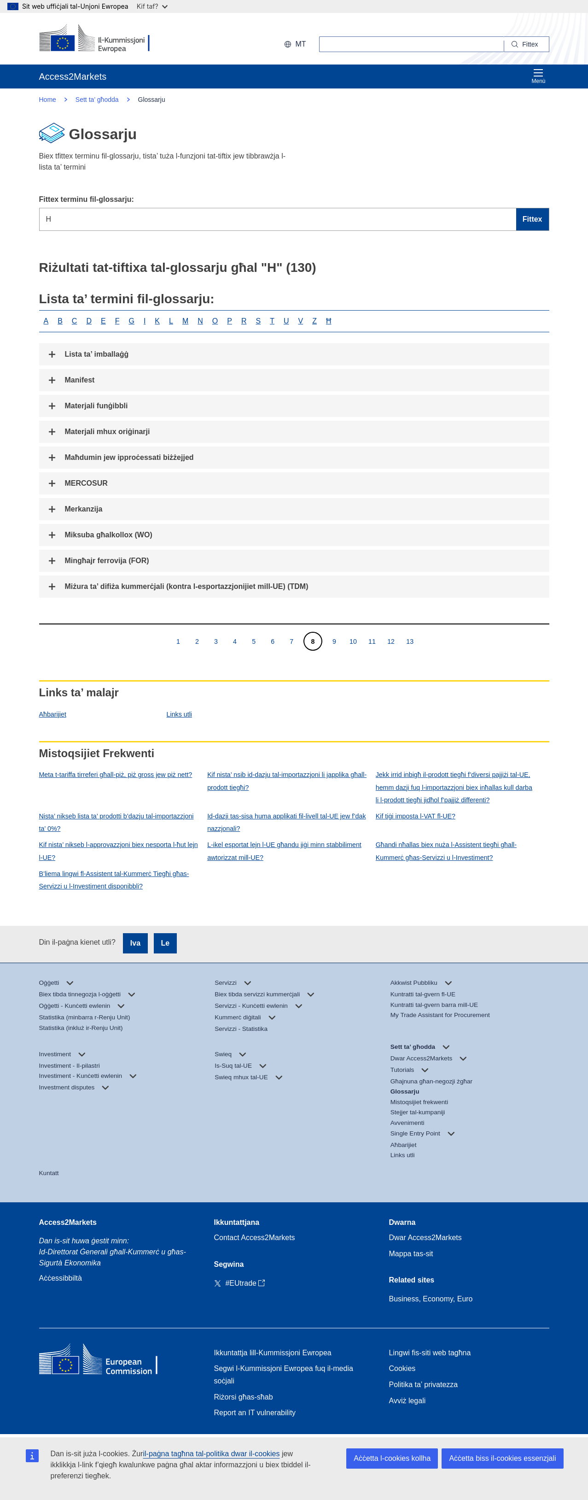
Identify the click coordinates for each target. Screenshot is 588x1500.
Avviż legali (407, 1401)
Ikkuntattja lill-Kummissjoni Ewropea (273, 1353)
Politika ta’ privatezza (423, 1384)
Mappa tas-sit (411, 1254)
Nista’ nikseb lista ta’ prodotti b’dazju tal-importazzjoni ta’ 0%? (116, 822)
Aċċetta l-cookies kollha (392, 1458)
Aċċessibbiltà (60, 1278)
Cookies (402, 1368)
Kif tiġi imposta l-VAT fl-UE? (415, 816)
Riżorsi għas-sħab (243, 1397)
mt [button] (295, 44)
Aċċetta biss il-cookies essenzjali (502, 1458)
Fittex (532, 219)
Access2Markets (68, 1222)
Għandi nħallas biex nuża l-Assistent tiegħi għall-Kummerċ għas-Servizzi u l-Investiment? (446, 851)
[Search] (526, 44)
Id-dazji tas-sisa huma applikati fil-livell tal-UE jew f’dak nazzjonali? (286, 822)
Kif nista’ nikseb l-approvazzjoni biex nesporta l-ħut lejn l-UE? (118, 851)
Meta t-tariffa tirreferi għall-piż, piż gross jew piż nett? (115, 774)
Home (47, 99)
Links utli (179, 714)
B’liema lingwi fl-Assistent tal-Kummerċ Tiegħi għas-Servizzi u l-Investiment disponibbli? (114, 880)
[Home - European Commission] (106, 1361)
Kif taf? (152, 6)
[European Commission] (98, 38)
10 (353, 641)
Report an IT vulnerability (255, 1413)
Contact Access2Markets (254, 1237)
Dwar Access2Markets (425, 1237)
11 (372, 641)
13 (409, 641)
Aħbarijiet (52, 714)
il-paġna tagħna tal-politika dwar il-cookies (211, 1454)
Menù (538, 76)
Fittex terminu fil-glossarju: (86, 199)
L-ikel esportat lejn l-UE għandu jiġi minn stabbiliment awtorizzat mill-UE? (284, 851)
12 (391, 641)
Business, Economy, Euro (431, 1299)
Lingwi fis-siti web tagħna (430, 1353)
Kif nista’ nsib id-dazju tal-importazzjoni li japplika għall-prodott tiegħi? (287, 781)
